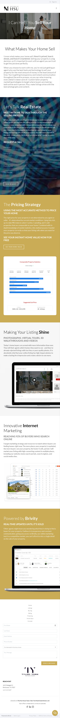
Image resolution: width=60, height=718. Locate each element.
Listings (30, 608)
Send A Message (49, 663)
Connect (30, 621)
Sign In (53, 2)
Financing (30, 616)
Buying (30, 610)
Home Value (30, 618)
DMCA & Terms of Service (45, 715)
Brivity (9, 715)
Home (30, 605)
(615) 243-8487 (7, 690)
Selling (30, 613)
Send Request (11, 184)
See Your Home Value (14, 247)
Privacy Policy (32, 715)
